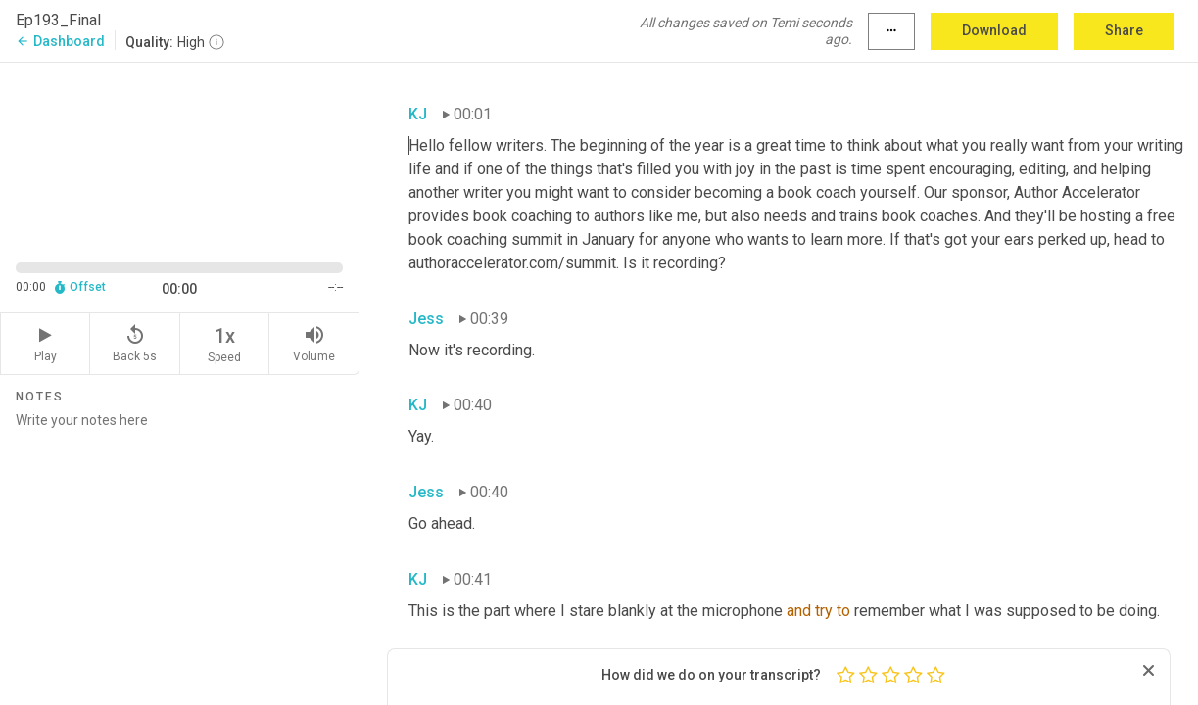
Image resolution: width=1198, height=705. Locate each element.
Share (1124, 30)
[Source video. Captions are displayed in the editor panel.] (179, 152)
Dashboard (60, 41)
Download (994, 30)
